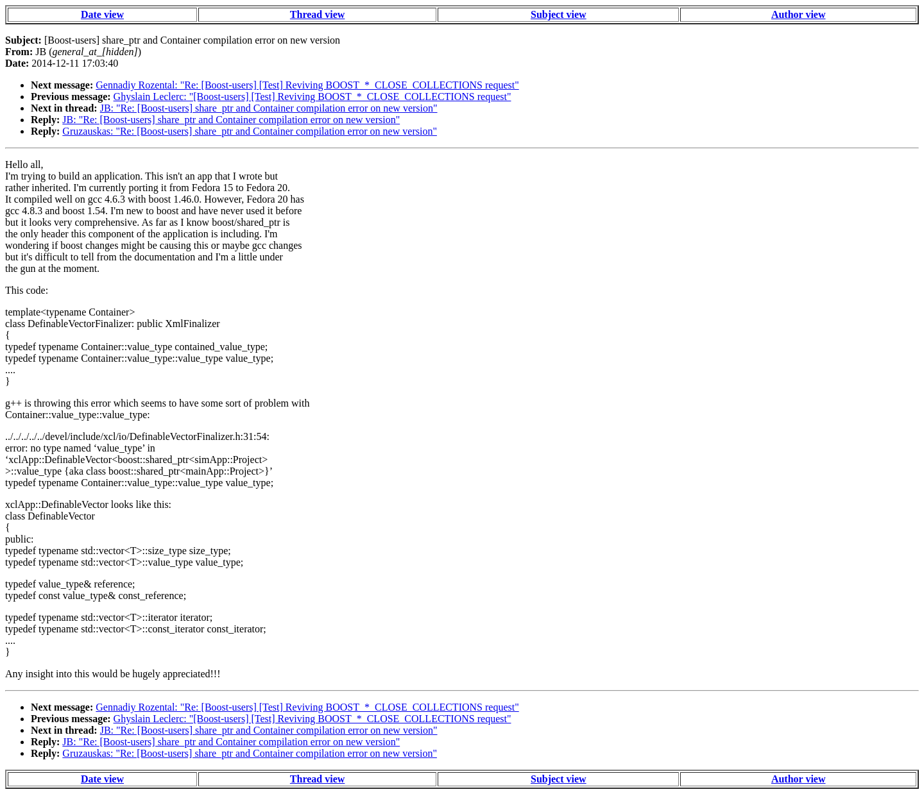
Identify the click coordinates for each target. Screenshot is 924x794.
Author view (798, 14)
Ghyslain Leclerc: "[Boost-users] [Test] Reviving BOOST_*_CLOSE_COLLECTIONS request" (312, 96)
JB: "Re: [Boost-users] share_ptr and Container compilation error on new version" (269, 108)
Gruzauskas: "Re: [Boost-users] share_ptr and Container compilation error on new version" (249, 131)
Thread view (317, 14)
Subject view (558, 14)
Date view (102, 14)
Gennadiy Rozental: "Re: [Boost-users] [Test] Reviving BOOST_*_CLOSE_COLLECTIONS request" (307, 85)
